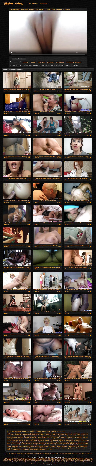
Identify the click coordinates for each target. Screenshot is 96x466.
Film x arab (14, 461)
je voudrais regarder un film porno (79, 436)
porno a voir (52, 439)
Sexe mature (68, 459)
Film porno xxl (20, 458)
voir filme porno (43, 449)
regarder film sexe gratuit (27, 442)
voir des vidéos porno (12, 446)
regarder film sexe (15, 442)
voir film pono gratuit (62, 446)
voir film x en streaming (23, 449)
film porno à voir (20, 433)
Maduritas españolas (23, 453)
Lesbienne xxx (80, 459)
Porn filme (72, 460)
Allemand (25, 62)
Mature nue (89, 460)
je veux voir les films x (70, 434)
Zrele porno (14, 458)
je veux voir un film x (64, 436)
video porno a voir (15, 445)
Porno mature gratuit (29, 461)
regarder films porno (60, 442)
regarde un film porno (12, 440)
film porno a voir (11, 433)
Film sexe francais (28, 458)
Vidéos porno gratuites (18, 460)
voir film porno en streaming (19, 448)
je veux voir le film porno (57, 434)
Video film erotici (67, 453)
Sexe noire (81, 458)
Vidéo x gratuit (26, 460)
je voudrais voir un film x (42, 439)
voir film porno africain (73, 446)
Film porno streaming (39, 463)
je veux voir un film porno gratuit (50, 436)
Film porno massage (67, 458)
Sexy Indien (50, 62)
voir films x (50, 449)
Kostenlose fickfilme (38, 453)
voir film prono (77, 448)
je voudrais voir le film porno (58, 437)
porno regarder (59, 439)
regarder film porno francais (66, 440)
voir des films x (72, 445)
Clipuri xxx (73, 453)
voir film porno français (33, 448)
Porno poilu (44, 459)
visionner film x (35, 445)
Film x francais (55, 463)
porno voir (66, 439)
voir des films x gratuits (82, 445)
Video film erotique (44, 458)
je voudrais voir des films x (30, 437)
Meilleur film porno (48, 461)
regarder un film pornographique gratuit (43, 443)
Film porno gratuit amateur (81, 460)
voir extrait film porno (42, 446)
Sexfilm (51, 453)
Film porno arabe (62, 461)
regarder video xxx (75, 443)
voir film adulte (52, 446)
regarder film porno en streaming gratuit (48, 440)
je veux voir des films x (16, 434)
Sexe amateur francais (59, 459)
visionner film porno (26, 445)
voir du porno (22, 446)
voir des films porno (45, 445)
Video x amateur (48, 463)
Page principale (33, 3)
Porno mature (51, 459)
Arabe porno (41, 62)
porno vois (72, 439)
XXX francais (36, 458)
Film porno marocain (46, 460)
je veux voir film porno (45, 434)
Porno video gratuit (56, 460)
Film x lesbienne (7, 458)
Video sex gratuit (38, 459)
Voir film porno (6, 2)
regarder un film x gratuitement (61, 443)
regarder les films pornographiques (23, 443)
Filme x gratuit (31, 459)
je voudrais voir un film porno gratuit (26, 439)
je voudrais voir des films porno (15, 437)
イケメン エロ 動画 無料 (81, 453)
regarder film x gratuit (39, 442)
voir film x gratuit (34, 449)
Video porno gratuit (7, 461)
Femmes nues (59, 458)
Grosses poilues (21, 461)
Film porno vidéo (87, 461)
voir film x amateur (12, 449)
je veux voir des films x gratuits (31, 434)
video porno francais (63, 463)
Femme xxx (73, 459)
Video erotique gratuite (12, 459)
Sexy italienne (60, 62)
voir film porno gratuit (54, 448)
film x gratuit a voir (46, 433)
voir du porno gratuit (31, 446)
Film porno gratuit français (36, 460)
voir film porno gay (44, 448)
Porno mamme (75, 458)
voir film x (84, 448)
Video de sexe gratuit (22, 459)
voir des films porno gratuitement (58, 445)
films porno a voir (55, 433)
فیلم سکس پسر (7, 453)
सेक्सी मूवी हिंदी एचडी (15, 453)
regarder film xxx (50, 442)
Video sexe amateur (7, 460)
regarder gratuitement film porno (74, 442)
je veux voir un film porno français (33, 436)
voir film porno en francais (73, 62)
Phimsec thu (31, 453)
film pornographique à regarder (33, 433)
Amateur (33, 62)
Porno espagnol (51, 458)
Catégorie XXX (44, 3)
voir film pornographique (67, 448)
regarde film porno (80, 439)
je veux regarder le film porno (68, 433)
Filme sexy (87, 458)
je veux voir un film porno (17, 436)
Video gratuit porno (39, 461)
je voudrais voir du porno (44, 437)
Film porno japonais (65, 460)
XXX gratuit (54, 461)
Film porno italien (70, 461)
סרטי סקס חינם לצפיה (58, 453)
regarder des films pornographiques (28, 440)
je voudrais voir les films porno (74, 437)
